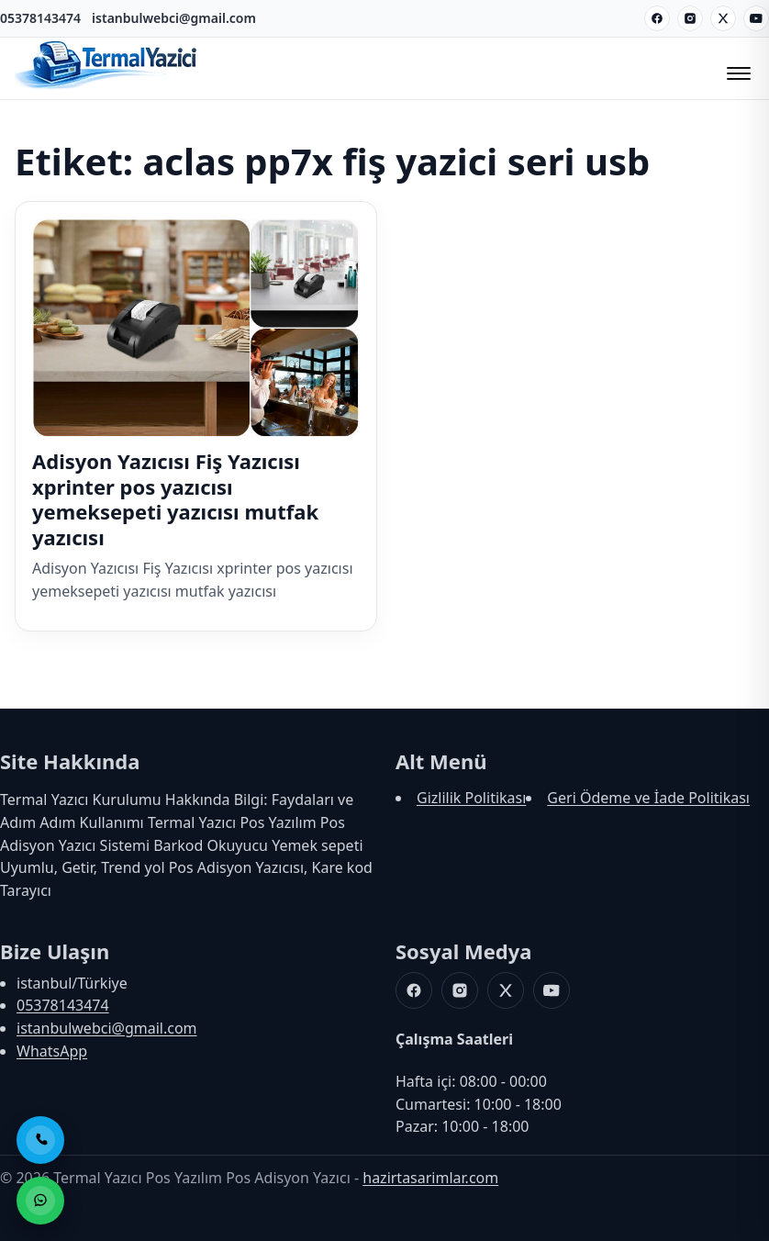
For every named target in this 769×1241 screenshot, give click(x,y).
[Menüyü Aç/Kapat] (736, 68)
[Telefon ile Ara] (40, 1140)
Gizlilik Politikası (471, 798)
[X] (723, 18)
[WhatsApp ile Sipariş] (40, 1200)
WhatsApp (52, 1051)
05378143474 (40, 18)
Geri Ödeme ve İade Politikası (648, 798)
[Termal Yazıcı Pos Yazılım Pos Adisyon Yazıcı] (106, 87)
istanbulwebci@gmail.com (174, 18)
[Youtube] (756, 18)
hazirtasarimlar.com (430, 1178)
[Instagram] (690, 18)
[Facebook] (657, 18)
